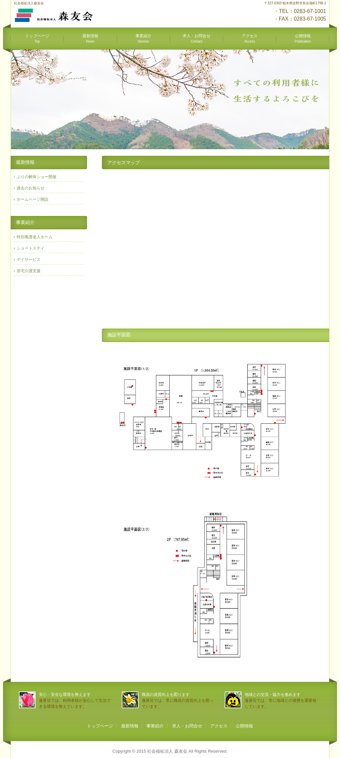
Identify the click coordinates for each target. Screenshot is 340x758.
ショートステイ (30, 248)
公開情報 (303, 38)
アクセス (250, 38)
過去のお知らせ (30, 188)
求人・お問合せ (197, 38)
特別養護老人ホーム (34, 237)
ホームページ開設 (32, 199)
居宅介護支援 (29, 271)
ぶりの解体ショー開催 (36, 176)
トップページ (37, 38)
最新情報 (90, 38)
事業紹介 (143, 38)
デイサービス (29, 259)
